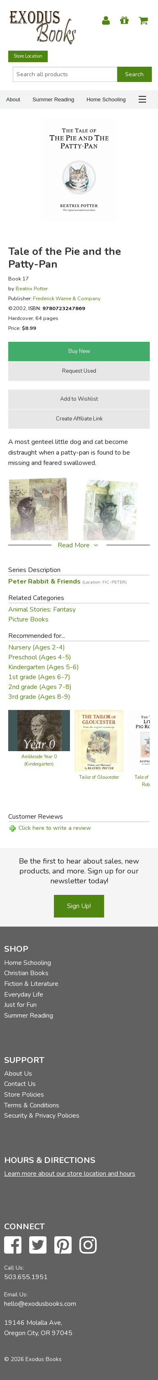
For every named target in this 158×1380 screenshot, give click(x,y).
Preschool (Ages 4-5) (39, 657)
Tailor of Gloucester (99, 777)
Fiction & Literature (31, 983)
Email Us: (16, 1294)
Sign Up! (79, 906)
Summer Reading (53, 99)
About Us (18, 1073)
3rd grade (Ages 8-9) (39, 696)
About (13, 99)
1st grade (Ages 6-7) (39, 677)
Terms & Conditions (31, 1105)
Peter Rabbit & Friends (67, 581)
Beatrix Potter (32, 288)
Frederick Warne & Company (67, 298)
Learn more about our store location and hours (69, 1173)
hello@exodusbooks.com (40, 1303)
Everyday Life (23, 994)
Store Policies (24, 1094)
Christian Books (26, 973)
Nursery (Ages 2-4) (36, 647)
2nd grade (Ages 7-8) (40, 686)
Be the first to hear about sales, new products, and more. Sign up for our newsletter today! (79, 871)
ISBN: (56, 308)
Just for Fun (20, 1004)
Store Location (28, 56)
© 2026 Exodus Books (33, 1359)
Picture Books (28, 619)
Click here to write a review (55, 828)
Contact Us (20, 1083)
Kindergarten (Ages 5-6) (43, 667)
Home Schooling (105, 99)
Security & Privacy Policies (41, 1115)
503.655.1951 (26, 1277)
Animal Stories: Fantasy (42, 609)
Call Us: (14, 1268)
